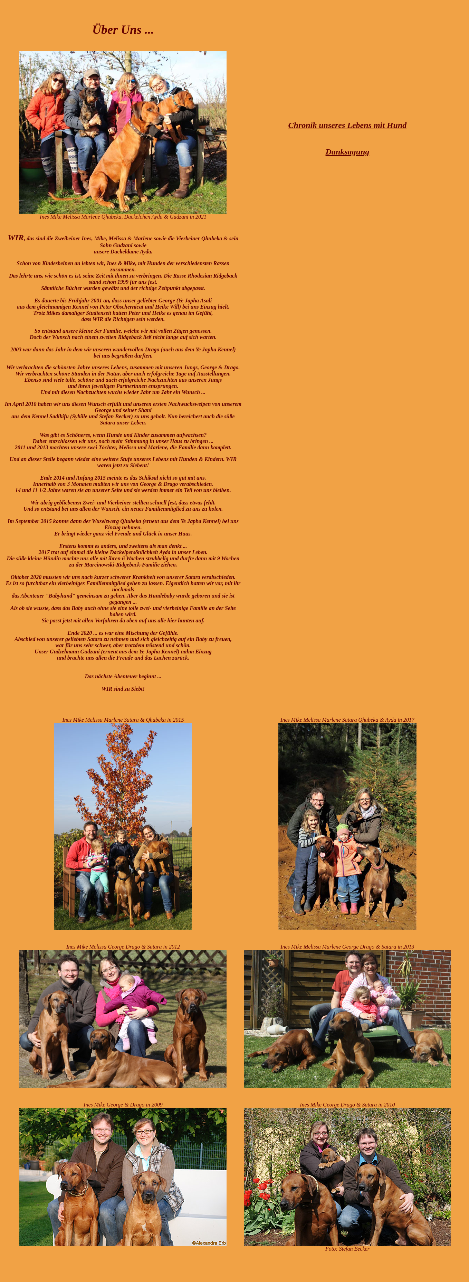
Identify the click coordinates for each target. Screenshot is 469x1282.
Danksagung (348, 151)
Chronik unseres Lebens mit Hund (347, 125)
